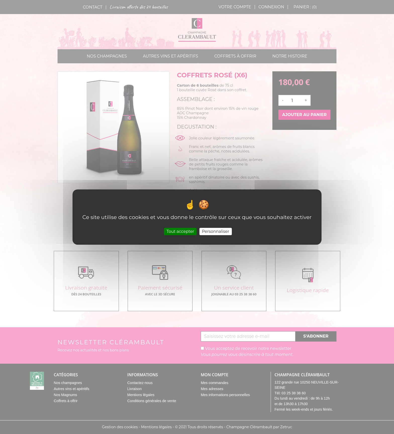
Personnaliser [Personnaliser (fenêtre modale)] (215, 231)
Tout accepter (180, 231)
